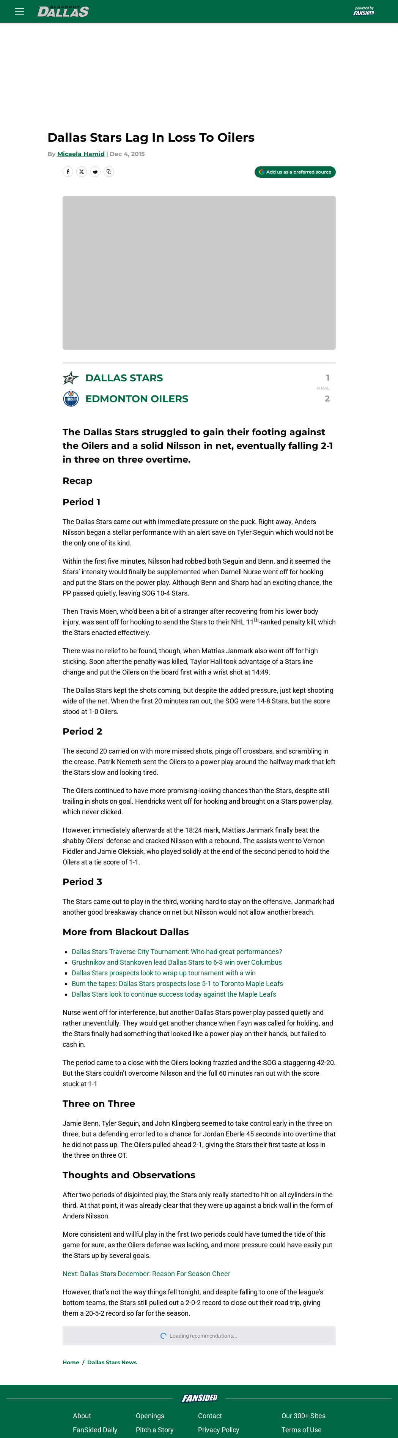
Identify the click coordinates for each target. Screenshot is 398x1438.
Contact (210, 1416)
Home (71, 1362)
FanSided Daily (95, 1430)
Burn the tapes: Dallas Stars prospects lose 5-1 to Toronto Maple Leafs (177, 984)
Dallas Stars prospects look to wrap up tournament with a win (164, 973)
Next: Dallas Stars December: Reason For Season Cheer (146, 1274)
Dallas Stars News (112, 1362)
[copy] (109, 171)
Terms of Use (302, 1430)
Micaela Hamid (81, 154)
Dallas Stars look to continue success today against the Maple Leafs (174, 994)
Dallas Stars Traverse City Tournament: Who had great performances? (177, 952)
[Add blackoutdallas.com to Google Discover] (295, 172)
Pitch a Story (155, 1430)
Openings (150, 1416)
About (82, 1416)
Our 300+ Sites (304, 1416)
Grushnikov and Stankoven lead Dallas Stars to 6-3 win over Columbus (177, 962)
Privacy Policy (218, 1430)
